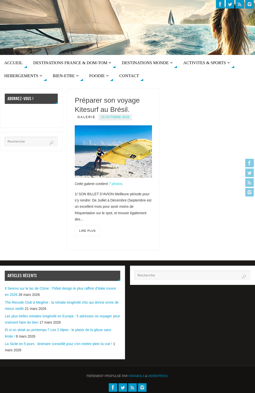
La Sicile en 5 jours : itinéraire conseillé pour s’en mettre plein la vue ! (58, 344)
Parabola (136, 376)
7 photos (115, 184)
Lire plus (87, 230)
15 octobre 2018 (115, 117)
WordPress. (158, 376)
